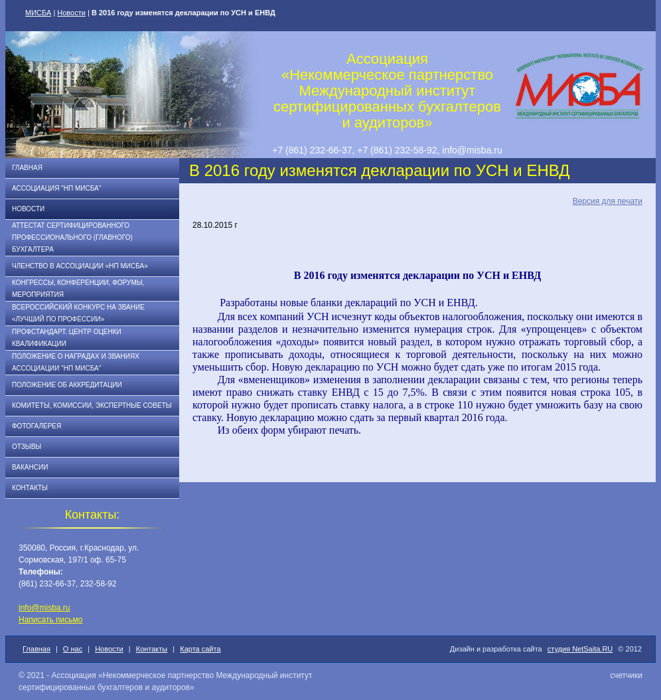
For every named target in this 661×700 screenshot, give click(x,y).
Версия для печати (607, 201)
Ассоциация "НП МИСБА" (56, 188)
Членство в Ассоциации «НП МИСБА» (80, 266)
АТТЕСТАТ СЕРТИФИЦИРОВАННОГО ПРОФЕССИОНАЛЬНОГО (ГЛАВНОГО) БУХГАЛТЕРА (72, 237)
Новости (71, 13)
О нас (72, 649)
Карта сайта (200, 649)
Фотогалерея (36, 426)
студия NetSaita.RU (580, 649)
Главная (27, 167)
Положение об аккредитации (67, 385)
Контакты (30, 487)
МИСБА (38, 13)
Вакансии (30, 467)
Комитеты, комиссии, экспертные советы (92, 405)
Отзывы (26, 446)
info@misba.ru (44, 607)
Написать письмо (50, 619)
